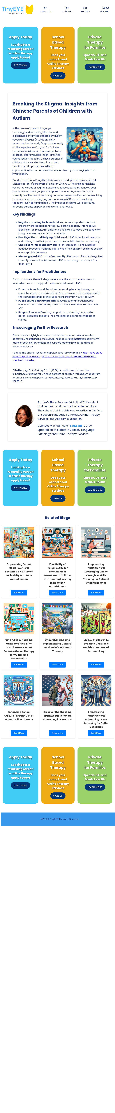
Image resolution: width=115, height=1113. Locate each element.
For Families (85, 9)
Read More (19, 593)
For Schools (66, 9)
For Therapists (46, 9)
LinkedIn (76, 425)
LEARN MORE (95, 67)
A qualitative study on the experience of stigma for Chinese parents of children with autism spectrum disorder (57, 356)
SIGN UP (58, 75)
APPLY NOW (20, 65)
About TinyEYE (104, 9)
